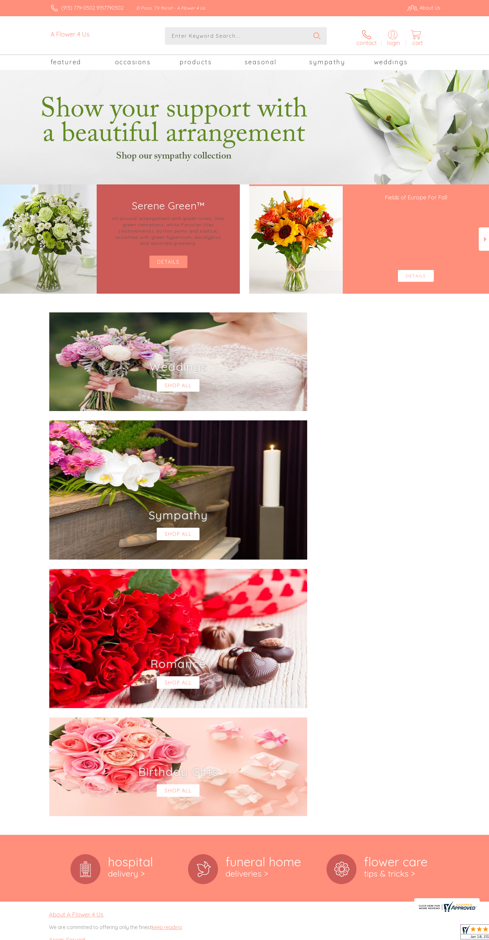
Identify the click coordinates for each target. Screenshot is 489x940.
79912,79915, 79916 (69, 757)
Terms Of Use (304, 933)
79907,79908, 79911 (70, 751)
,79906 (85, 745)
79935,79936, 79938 (70, 782)
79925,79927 (63, 769)
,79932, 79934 (77, 776)
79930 (56, 776)
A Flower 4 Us (70, 34)
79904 (56, 745)
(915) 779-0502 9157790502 (92, 8)
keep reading (167, 668)
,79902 (69, 727)
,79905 (70, 745)
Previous (5, 236)
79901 (55, 727)
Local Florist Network (385, 933)
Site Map (424, 933)
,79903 (84, 727)
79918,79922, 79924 (70, 763)
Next (484, 236)
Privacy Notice (341, 933)
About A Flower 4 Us (76, 655)
